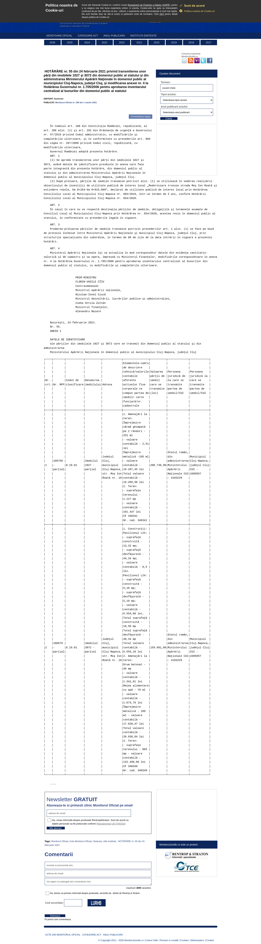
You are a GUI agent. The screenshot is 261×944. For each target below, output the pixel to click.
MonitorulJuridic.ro (134, 940)
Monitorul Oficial (59, 841)
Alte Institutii (109, 841)
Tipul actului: (169, 94)
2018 (191, 42)
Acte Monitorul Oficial (80, 841)
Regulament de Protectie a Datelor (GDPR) (149, 5)
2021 (139, 42)
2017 (208, 42)
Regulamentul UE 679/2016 (111, 823)
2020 (156, 42)
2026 (52, 42)
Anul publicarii (114, 35)
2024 (87, 42)
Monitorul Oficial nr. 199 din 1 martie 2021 (76, 102)
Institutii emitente (143, 35)
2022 (122, 42)
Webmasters (197, 940)
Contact (210, 940)
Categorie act (88, 35)
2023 (104, 42)
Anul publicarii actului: (174, 106)
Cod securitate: (54, 902)
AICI (162, 14)
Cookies (184, 940)
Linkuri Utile (152, 940)
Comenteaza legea (140, 116)
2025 (70, 42)
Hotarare (97, 841)
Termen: (166, 82)
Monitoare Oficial (59, 35)
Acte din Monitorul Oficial (63, 934)
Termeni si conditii (169, 940)
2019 (174, 42)
